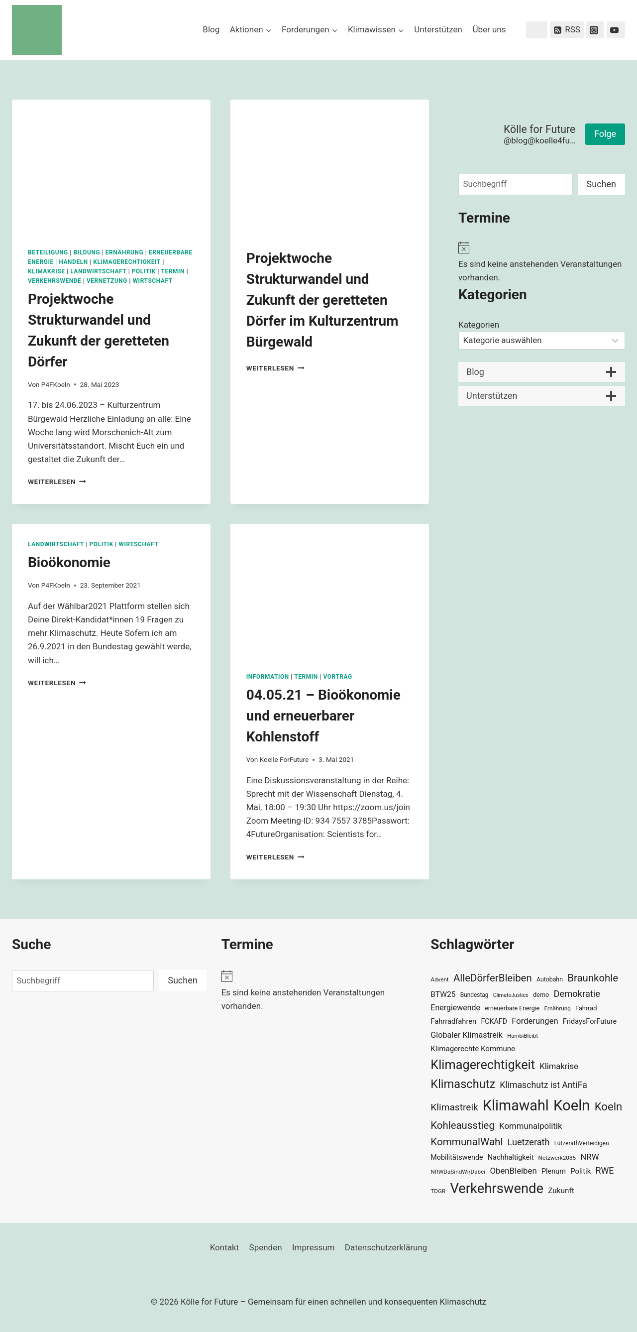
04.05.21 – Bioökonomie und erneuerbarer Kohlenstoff (323, 716)
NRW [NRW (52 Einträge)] (589, 1157)
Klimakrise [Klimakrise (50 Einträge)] (558, 1066)
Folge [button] (605, 133)
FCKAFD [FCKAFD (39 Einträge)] (494, 1021)
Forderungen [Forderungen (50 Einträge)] (535, 1021)
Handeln (73, 261)
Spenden (265, 1247)
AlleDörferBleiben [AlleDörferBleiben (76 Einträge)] (492, 978)
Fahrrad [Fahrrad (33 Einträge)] (586, 1008)
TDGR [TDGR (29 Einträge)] (437, 1191)
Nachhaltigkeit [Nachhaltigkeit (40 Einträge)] (511, 1157)
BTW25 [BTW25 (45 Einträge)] (442, 994)
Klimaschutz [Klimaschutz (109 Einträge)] (462, 1084)
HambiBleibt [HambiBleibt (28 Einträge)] (522, 1036)
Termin (173, 271)
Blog (211, 29)
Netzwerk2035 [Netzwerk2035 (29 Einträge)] (557, 1157)
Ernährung (125, 252)
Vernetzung (107, 280)
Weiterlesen (57, 481)
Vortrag (337, 676)
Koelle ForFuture (284, 759)
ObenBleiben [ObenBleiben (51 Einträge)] (513, 1171)
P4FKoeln (55, 384)
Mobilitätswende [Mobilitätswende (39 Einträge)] (456, 1157)
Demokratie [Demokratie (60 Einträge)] (577, 993)
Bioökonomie (69, 562)
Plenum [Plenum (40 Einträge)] (553, 1171)
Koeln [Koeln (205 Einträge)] (571, 1105)
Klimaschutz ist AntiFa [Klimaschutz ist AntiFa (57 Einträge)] (543, 1085)
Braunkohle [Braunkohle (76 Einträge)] (592, 978)
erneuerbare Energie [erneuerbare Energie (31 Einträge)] (512, 1008)
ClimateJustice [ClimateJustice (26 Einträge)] (511, 995)
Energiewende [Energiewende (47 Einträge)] (455, 1007)
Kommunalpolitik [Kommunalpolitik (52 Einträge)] (530, 1126)
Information (267, 676)
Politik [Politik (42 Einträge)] (580, 1171)
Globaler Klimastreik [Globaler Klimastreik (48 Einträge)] (466, 1035)
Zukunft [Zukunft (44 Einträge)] (561, 1190)
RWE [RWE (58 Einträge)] (604, 1170)
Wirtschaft (153, 280)
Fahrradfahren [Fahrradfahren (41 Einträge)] (453, 1021)
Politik (144, 271)
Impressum (313, 1247)
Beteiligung (48, 252)
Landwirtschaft (98, 271)
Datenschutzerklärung (386, 1247)
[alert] (541, 263)
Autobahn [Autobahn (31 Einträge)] (549, 979)
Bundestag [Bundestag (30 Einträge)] (474, 994)
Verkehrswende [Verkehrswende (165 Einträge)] (496, 1189)
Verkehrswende (54, 280)
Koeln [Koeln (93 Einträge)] (609, 1106)
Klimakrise (46, 271)
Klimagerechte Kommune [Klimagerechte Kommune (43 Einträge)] (472, 1048)
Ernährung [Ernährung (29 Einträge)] (557, 1008)
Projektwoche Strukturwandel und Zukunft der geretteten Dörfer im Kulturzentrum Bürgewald (322, 300)
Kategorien (478, 325)
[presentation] (111, 166)
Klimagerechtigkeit (127, 261)
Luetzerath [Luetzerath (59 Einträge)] (529, 1142)
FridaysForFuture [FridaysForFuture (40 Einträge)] (590, 1021)
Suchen (601, 184)
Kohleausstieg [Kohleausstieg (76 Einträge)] (462, 1125)
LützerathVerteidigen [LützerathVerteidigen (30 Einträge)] (581, 1143)
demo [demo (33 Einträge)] (541, 994)
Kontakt (224, 1247)
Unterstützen (438, 29)
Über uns (489, 29)
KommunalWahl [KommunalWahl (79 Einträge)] (466, 1142)
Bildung (86, 252)
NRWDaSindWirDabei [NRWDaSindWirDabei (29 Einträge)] (457, 1171)
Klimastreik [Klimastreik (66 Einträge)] (454, 1107)
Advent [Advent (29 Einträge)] (439, 979)
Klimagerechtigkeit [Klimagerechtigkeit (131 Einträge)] (482, 1065)
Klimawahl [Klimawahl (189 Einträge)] (516, 1105)
